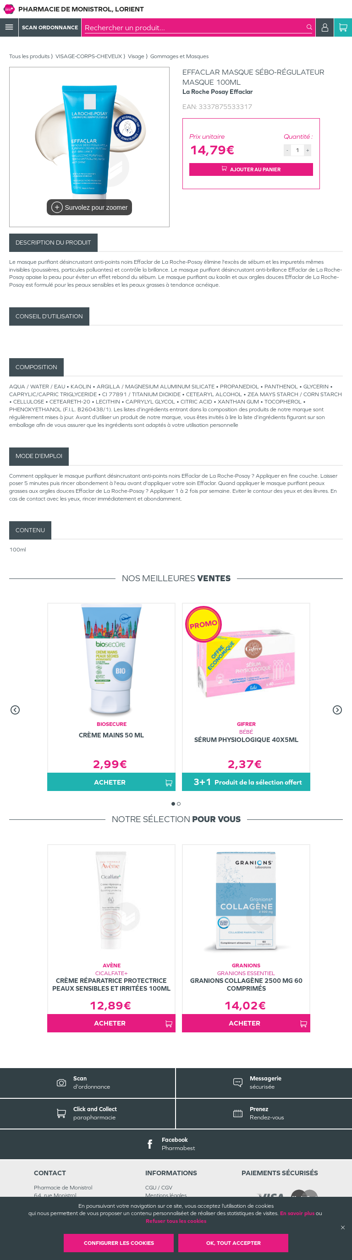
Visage (136, 56)
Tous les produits (29, 56)
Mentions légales (166, 1195)
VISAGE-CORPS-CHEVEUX (88, 56)
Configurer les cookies (119, 1243)
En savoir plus (297, 1213)
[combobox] (196, 27)
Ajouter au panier (251, 169)
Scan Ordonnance (50, 27)
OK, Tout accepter (233, 1243)
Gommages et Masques (179, 56)
